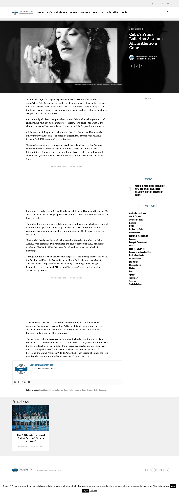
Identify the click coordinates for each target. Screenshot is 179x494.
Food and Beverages (137, 248)
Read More (93, 490)
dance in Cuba (80, 390)
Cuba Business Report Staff (147, 56)
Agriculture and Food (137, 213)
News (131, 271)
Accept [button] (173, 486)
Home (40, 12)
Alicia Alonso (43, 390)
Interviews (133, 261)
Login (124, 12)
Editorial (132, 239)
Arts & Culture (135, 216)
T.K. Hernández (22, 461)
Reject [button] (86, 490)
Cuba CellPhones (57, 12)
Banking (132, 222)
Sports (132, 274)
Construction (134, 232)
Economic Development (138, 235)
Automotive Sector (136, 219)
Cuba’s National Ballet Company (75, 325)
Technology (133, 277)
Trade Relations (135, 284)
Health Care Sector (137, 255)
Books (73, 12)
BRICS (131, 226)
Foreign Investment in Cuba (140, 251)
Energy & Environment (138, 242)
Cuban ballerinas (56, 390)
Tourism (132, 281)
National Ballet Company (96, 390)
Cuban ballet (69, 390)
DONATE (98, 12)
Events (84, 12)
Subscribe (112, 12)
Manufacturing (135, 264)
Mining (132, 268)
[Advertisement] (67, 185)
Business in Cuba (136, 229)
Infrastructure (135, 258)
